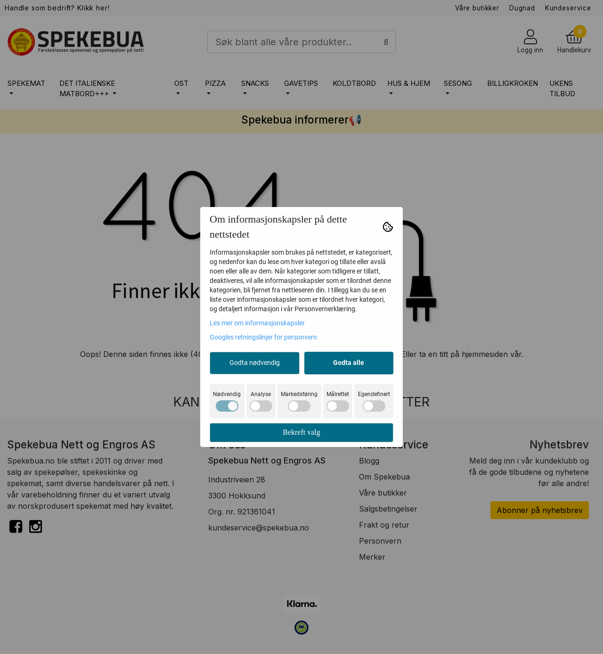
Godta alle (348, 362)
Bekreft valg (301, 432)
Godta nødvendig (254, 362)
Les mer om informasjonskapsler (257, 323)
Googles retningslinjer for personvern (263, 337)
